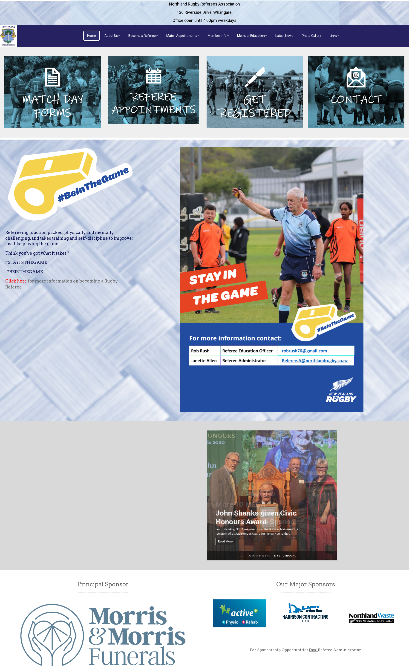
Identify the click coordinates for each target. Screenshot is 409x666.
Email (313, 650)
